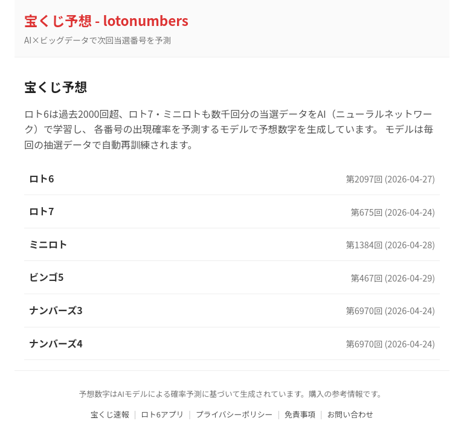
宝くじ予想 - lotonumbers (106, 20)
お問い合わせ (350, 414)
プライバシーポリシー (234, 414)
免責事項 (300, 414)
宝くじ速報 (110, 414)
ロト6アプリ (162, 414)
